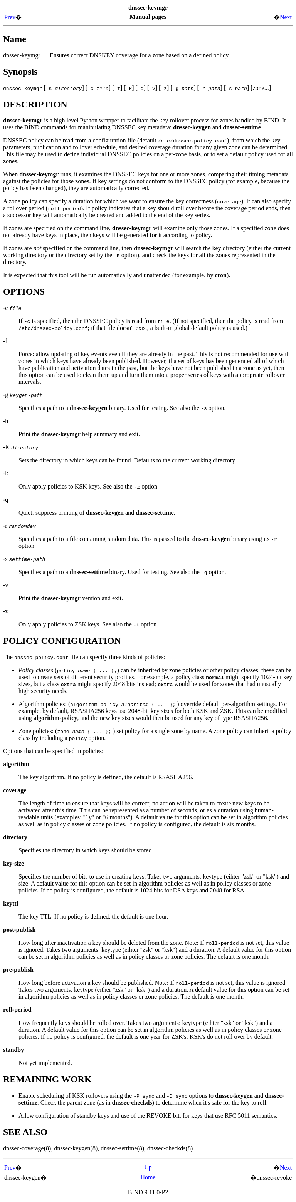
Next (286, 17)
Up (148, 1167)
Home (147, 1177)
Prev (9, 17)
